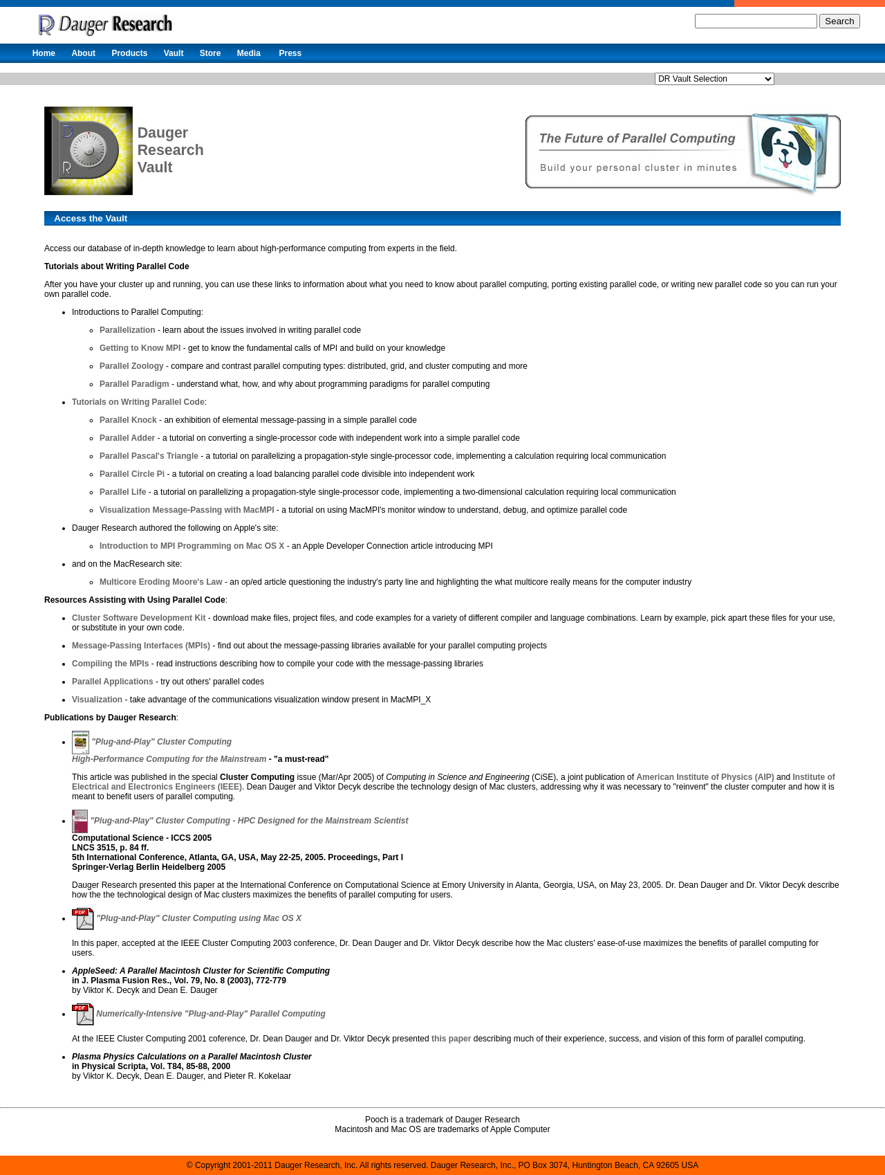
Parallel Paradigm (134, 384)
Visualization (97, 699)
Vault (174, 53)
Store (210, 53)
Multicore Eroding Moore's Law (161, 582)
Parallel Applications (112, 681)
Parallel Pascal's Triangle (149, 456)
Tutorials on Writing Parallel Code (138, 402)
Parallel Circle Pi (132, 474)
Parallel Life (123, 492)
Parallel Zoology (132, 366)
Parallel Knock (128, 420)
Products (129, 53)
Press (290, 53)
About (83, 53)
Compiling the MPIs (110, 663)
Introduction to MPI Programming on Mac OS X (192, 546)
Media (249, 53)
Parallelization (128, 330)
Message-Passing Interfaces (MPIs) (141, 645)
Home (43, 53)
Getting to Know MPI (140, 348)
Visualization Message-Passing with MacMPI (187, 510)
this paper (451, 1039)
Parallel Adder (127, 438)
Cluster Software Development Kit (138, 618)
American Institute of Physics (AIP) (705, 777)
